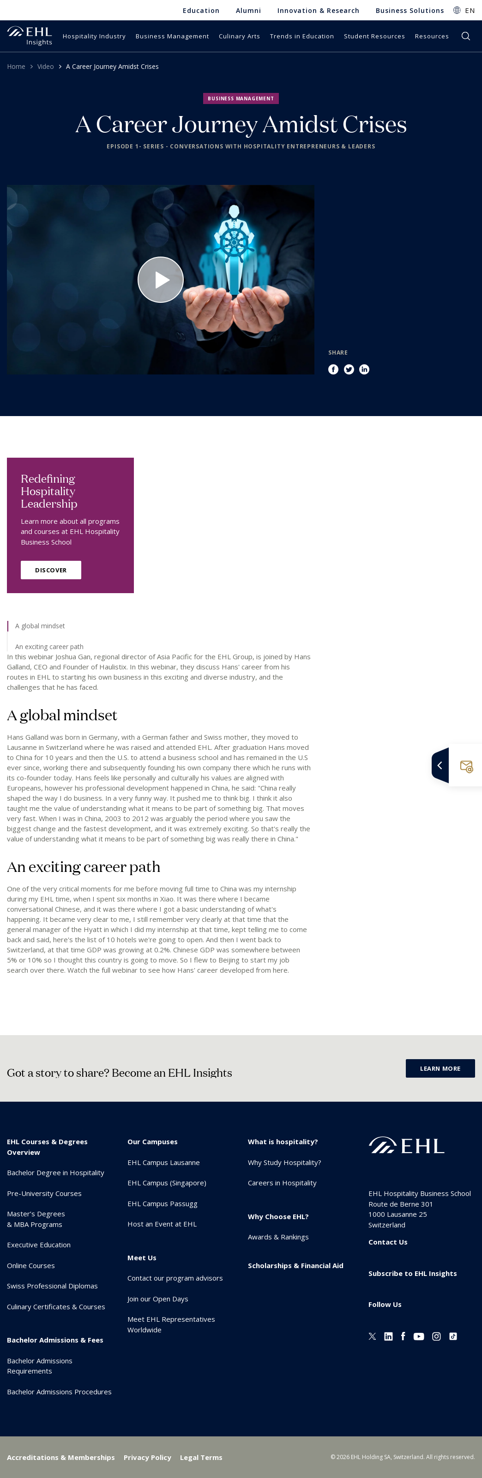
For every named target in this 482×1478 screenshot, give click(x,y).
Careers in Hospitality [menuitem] (282, 1182)
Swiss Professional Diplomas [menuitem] (52, 1285)
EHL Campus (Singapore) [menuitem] (166, 1182)
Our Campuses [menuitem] (152, 1141)
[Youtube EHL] (418, 1335)
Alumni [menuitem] (248, 10)
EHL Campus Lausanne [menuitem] (163, 1162)
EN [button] (470, 10)
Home (16, 66)
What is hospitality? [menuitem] (283, 1141)
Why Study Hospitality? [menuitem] (284, 1162)
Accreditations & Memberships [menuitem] (61, 1457)
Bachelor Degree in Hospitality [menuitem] (55, 1172)
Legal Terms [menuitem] (201, 1457)
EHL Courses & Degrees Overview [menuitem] (47, 1147)
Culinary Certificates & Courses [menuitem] (56, 1306)
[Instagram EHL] (436, 1335)
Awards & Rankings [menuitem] (278, 1236)
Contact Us (388, 1241)
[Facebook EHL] (403, 1335)
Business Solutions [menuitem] (410, 10)
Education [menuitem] (201, 10)
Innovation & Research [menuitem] (318, 10)
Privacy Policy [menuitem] (147, 1457)
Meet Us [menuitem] (142, 1257)
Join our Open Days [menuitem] (157, 1298)
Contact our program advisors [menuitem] (175, 1277)
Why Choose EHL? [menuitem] (278, 1216)
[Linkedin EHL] (388, 1335)
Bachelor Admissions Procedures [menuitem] (59, 1391)
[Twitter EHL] (372, 1335)
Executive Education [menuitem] (39, 1244)
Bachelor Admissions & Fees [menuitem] (55, 1339)
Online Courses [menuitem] (31, 1265)
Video (45, 66)
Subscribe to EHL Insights (412, 1273)
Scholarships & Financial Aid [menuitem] (295, 1265)
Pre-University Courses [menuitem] (44, 1193)
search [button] (466, 36)
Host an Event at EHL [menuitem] (162, 1223)
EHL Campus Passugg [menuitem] (162, 1203)
